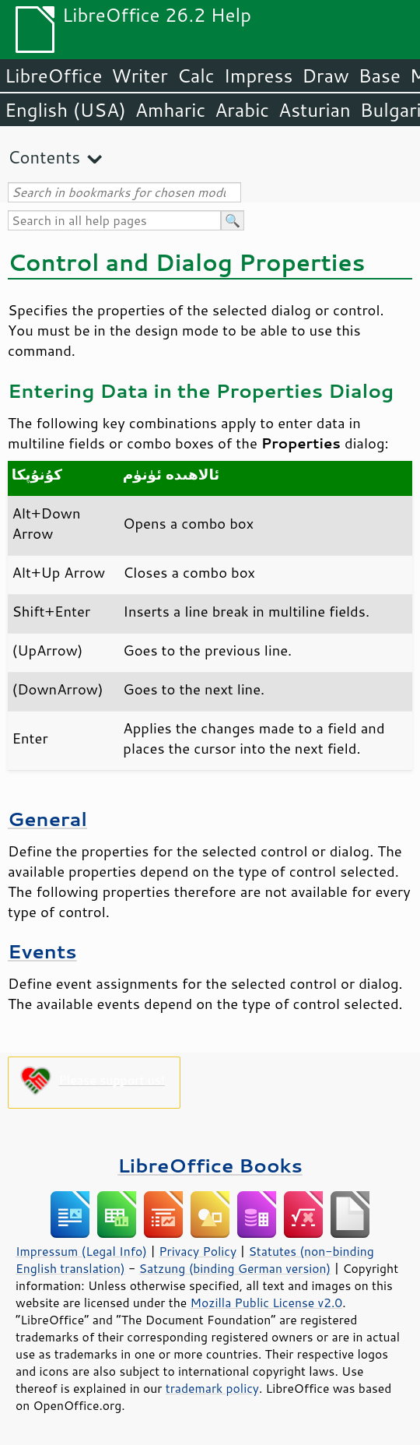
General (47, 818)
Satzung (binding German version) (235, 1268)
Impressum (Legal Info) (81, 1251)
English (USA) (65, 110)
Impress (258, 75)
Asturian (314, 110)
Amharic (170, 110)
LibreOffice (53, 75)
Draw (325, 75)
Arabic (242, 110)
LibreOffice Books (210, 1165)
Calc (196, 75)
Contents (44, 157)
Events (42, 951)
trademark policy (212, 1388)
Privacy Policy (197, 1251)
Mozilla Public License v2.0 (267, 1302)
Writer (139, 75)
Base (380, 75)
